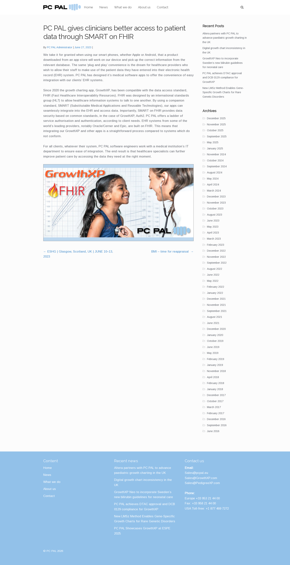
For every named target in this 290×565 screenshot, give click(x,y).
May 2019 (212, 352)
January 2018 (215, 389)
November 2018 (216, 371)
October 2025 (215, 130)
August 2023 (214, 214)
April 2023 (213, 232)
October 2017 (215, 401)
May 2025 (212, 142)
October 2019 (215, 340)
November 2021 (216, 304)
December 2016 (216, 419)
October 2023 (215, 208)
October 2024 (215, 160)
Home (104, 7)
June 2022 (213, 274)
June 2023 (213, 220)
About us (160, 7)
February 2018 (215, 383)
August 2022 (214, 268)
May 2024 (212, 178)
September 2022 (217, 262)
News (119, 7)
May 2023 (212, 226)
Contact (178, 7)
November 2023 (216, 202)
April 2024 (213, 184)
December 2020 (216, 328)
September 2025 (217, 136)
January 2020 (215, 335)
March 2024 (214, 190)
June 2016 (213, 431)
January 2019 (215, 364)
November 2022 (216, 256)
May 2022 (212, 280)
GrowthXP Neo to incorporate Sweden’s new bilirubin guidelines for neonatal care (223, 63)
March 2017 (214, 407)
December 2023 (216, 196)
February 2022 (215, 286)
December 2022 (216, 250)
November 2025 (216, 124)
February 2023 (215, 244)
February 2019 (215, 359)
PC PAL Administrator (59, 47)
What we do (139, 7)
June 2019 (213, 347)
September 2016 (217, 425)
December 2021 (216, 298)
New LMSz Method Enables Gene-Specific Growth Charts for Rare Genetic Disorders (223, 92)
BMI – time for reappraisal (172, 251)
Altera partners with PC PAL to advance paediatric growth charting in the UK (225, 38)
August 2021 (214, 316)
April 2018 (213, 377)
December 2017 (216, 395)
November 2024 (216, 154)
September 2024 (217, 166)
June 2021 (213, 323)
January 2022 (215, 292)
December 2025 (216, 118)
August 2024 (214, 172)
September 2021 (217, 310)
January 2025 (215, 148)
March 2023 (214, 238)
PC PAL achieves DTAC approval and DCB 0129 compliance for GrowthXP (222, 77)
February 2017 (215, 413)
